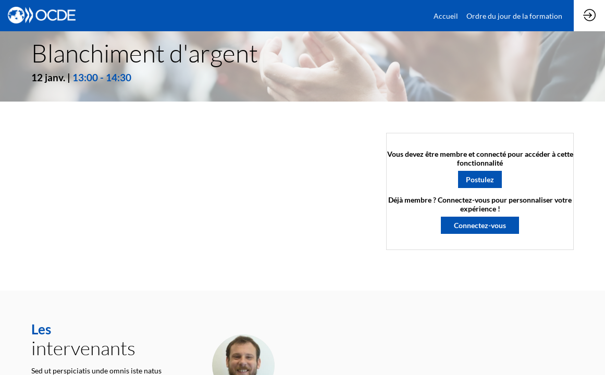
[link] (446, 15)
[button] (480, 179)
